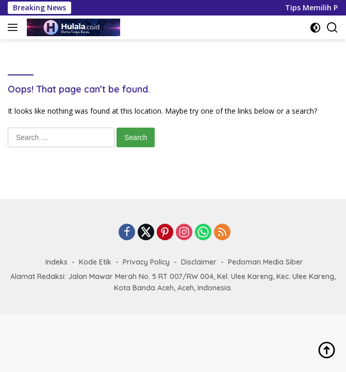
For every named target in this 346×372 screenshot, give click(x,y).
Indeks (56, 262)
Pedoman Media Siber (265, 262)
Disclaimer (199, 262)
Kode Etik (95, 262)
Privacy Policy (146, 262)
